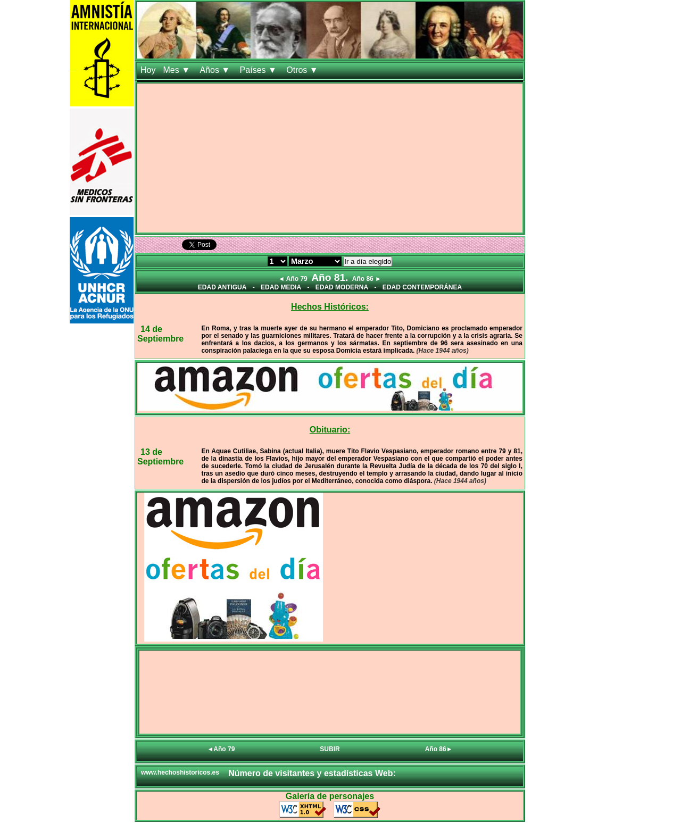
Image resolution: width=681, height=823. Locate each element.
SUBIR (329, 749)
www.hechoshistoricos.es (180, 772)
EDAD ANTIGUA (222, 287)
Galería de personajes (330, 796)
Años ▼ (216, 69)
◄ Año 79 (293, 278)
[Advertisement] (329, 158)
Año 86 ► (366, 278)
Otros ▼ (303, 69)
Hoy (147, 69)
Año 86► (439, 749)
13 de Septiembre (160, 456)
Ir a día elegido (367, 261)
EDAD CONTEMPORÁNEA (422, 287)
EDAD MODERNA (341, 287)
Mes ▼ (177, 69)
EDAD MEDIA (281, 287)
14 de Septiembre (160, 334)
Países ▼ (259, 69)
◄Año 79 (221, 749)
